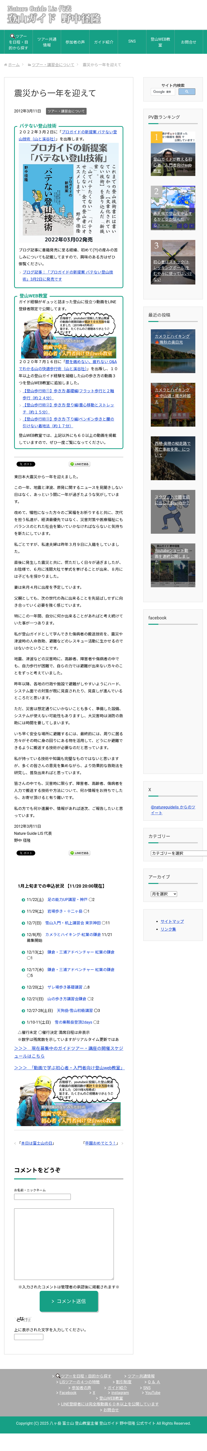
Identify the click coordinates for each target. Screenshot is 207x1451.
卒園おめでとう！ (100, 1143)
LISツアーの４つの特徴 (80, 1382)
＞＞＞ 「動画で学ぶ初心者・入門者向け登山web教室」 (69, 1067)
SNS (131, 41)
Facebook (68, 1392)
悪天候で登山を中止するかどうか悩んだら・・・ (172, 219)
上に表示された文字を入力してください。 (51, 1330)
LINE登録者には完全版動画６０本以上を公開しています (110, 1404)
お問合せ (189, 42)
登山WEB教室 (160, 42)
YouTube (152, 1392)
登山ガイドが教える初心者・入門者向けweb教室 (172, 165)
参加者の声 (75, 42)
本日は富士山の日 (36, 1143)
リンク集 (168, 929)
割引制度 (124, 1382)
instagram (120, 1392)
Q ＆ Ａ (154, 1382)
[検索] (162, 92)
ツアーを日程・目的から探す (18, 42)
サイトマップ (172, 921)
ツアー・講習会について (66, 111)
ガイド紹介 (103, 42)
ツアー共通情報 (46, 42)
